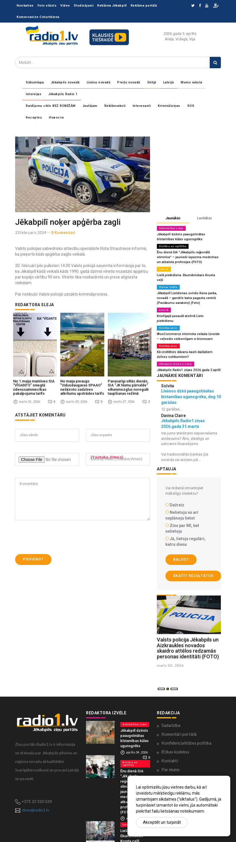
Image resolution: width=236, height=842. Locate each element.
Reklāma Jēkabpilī (112, 5)
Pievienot (33, 539)
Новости (56, 117)
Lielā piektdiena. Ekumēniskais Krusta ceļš (188, 273)
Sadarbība (170, 711)
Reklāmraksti (115, 106)
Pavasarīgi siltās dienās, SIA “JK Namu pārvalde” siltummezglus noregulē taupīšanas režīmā (128, 367)
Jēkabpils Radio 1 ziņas (175, 350)
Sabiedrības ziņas (171, 228)
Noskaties (25, 5)
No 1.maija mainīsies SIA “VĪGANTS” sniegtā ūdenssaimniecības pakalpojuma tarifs (34, 367)
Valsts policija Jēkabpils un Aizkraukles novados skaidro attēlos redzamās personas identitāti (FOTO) (188, 633)
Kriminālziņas (169, 106)
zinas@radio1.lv (35, 795)
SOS (191, 106)
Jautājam (90, 106)
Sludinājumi (84, 5)
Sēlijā (151, 82)
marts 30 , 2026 (170, 651)
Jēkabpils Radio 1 (62, 94)
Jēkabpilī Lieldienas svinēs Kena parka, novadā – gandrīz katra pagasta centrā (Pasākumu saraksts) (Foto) (186, 290)
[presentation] (58, 517)
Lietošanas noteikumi (181, 764)
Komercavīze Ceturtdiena (38, 17)
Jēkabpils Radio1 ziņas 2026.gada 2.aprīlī (187, 356)
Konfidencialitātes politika (186, 728)
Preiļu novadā (128, 82)
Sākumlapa (35, 82)
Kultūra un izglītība (172, 245)
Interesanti (142, 106)
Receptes (34, 117)
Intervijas (33, 94)
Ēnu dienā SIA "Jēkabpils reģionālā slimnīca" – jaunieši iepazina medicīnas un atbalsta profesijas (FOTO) (188, 256)
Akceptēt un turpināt (162, 822)
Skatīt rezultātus (193, 562)
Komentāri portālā (179, 720)
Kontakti (169, 746)
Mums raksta (191, 82)
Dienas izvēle (168, 280)
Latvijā (168, 82)
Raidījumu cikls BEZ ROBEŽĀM (51, 106)
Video (65, 5)
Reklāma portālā (144, 5)
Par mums (170, 755)
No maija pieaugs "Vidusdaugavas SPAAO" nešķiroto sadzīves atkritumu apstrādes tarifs (82, 367)
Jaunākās (173, 218)
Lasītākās (204, 218)
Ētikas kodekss (175, 737)
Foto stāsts (47, 5)
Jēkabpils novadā (65, 82)
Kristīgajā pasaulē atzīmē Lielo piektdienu (187, 308)
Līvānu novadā (99, 82)
